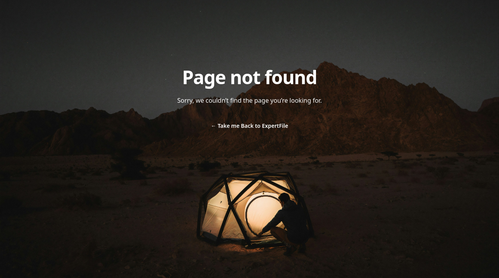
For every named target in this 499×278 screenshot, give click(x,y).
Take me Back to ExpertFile (249, 125)
